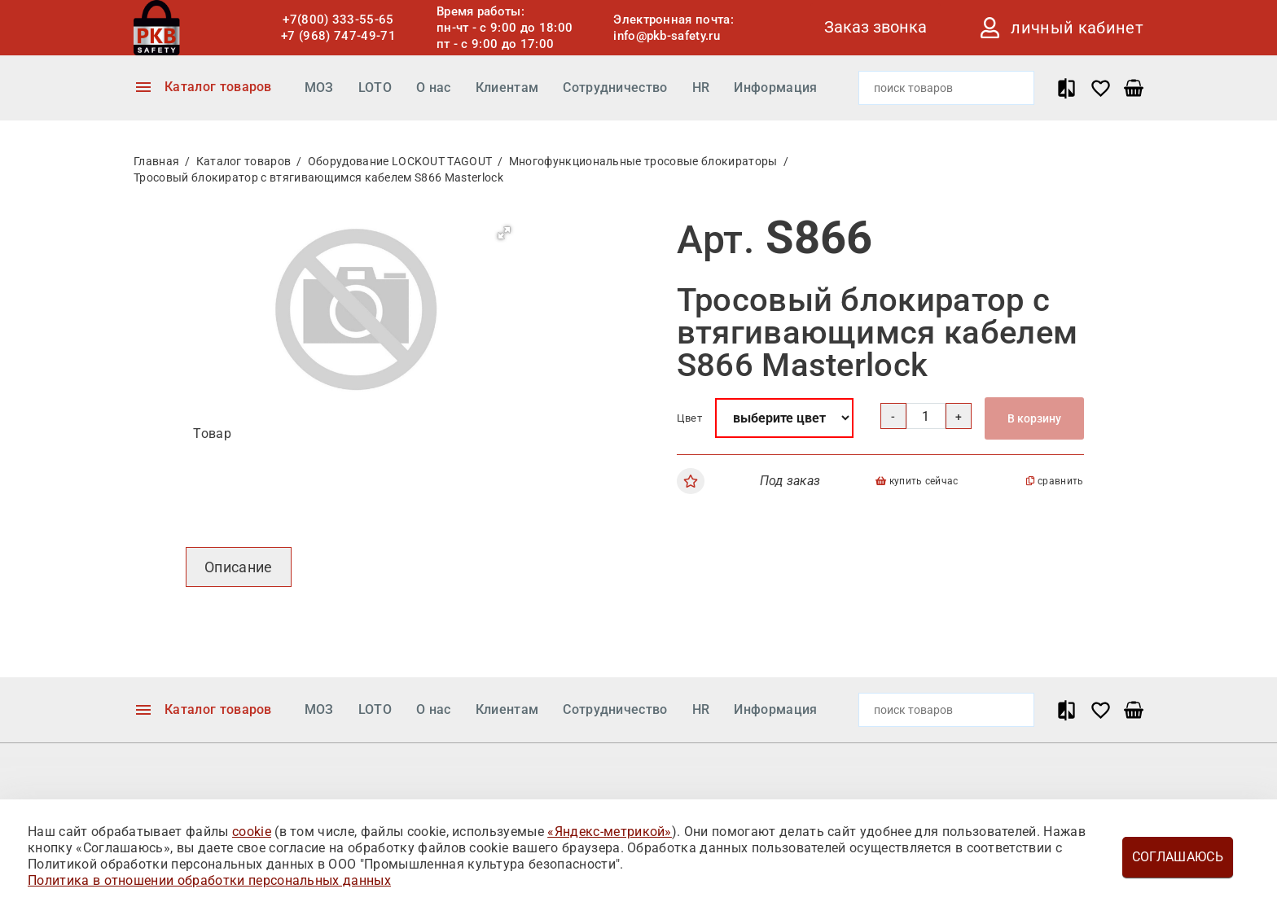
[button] (504, 233)
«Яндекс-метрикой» (609, 831)
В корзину (1034, 418)
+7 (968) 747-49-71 (338, 35)
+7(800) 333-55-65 (338, 19)
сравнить (1054, 481)
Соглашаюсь (1177, 857)
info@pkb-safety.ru (666, 35)
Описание (238, 567)
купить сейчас (917, 481)
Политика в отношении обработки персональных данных (209, 880)
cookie (251, 831)
